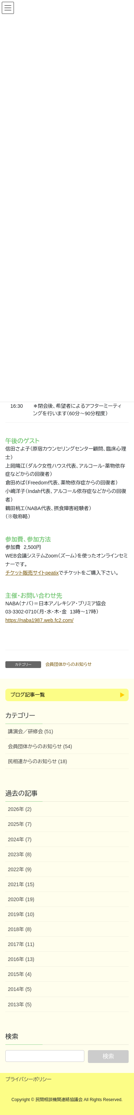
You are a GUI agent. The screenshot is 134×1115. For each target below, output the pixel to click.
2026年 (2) (19, 809)
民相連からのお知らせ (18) (37, 761)
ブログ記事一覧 (27, 695)
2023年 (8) (19, 854)
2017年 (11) (21, 944)
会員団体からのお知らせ (68, 664)
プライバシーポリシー (28, 1079)
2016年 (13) (21, 959)
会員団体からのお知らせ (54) (40, 746)
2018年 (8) (19, 929)
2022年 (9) (19, 869)
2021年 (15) (21, 884)
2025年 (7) (19, 824)
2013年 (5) (19, 1004)
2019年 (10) (21, 914)
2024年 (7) (19, 839)
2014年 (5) (19, 989)
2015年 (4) (19, 974)
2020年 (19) (21, 899)
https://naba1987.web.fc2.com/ (39, 620)
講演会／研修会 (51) (30, 731)
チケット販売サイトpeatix (32, 573)
